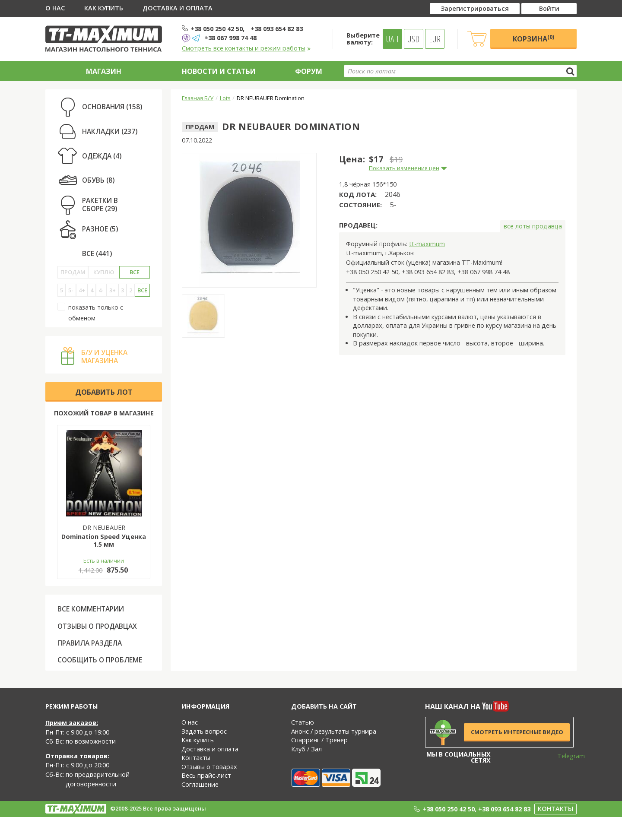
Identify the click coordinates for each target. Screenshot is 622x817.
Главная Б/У (197, 98)
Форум (308, 71)
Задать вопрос (204, 731)
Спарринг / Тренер (319, 740)
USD (413, 39)
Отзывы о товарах (209, 767)
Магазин (103, 71)
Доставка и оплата (178, 8)
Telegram (565, 756)
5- (70, 290)
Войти (549, 8)
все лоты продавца (533, 226)
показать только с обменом (90, 312)
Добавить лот (104, 392)
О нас (55, 8)
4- (101, 290)
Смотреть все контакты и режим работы (246, 48)
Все (135, 272)
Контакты (195, 758)
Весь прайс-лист (206, 775)
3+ (112, 290)
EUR (435, 39)
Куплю (103, 272)
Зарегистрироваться (475, 8)
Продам (73, 272)
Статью (302, 722)
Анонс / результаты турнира (333, 731)
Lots (225, 98)
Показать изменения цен (404, 168)
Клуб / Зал (306, 749)
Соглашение (200, 784)
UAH (392, 39)
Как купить (103, 8)
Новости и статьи (219, 71)
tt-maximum (427, 244)
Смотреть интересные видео (517, 732)
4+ (82, 290)
